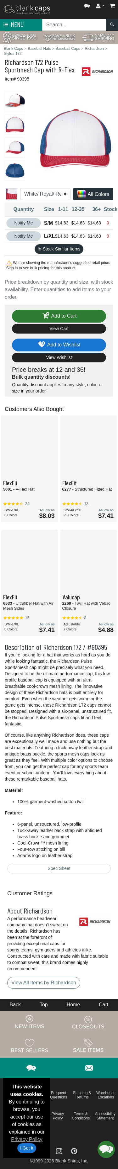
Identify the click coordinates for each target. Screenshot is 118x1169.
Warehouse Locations (105, 1095)
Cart (103, 1004)
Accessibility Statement (105, 1116)
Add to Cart (59, 316)
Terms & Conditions (81, 1116)
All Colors (93, 194)
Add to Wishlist (59, 345)
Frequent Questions (58, 1095)
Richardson (19, 61)
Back (15, 1004)
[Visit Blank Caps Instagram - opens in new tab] (59, 1150)
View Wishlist (59, 357)
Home (73, 1004)
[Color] (45, 194)
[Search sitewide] (74, 25)
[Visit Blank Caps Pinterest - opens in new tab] (74, 1150)
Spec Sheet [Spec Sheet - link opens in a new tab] (59, 868)
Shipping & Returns (82, 1095)
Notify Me (23, 222)
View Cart (58, 328)
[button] (87, 4)
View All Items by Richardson (43, 982)
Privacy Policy (26, 1139)
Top (44, 1004)
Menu (13, 24)
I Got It (26, 1148)
